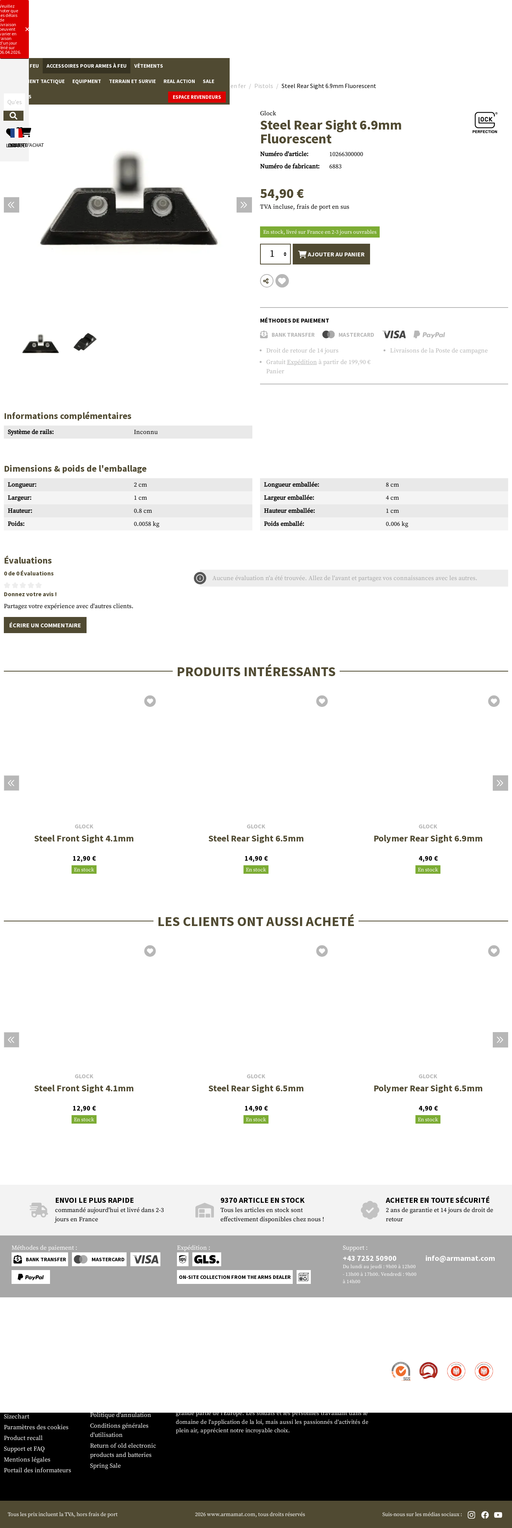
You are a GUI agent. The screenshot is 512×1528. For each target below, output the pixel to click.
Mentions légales (27, 1459)
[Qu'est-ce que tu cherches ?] (208, 31)
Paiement (17, 1384)
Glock (268, 113)
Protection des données (122, 1404)
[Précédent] (11, 205)
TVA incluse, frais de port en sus (304, 207)
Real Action (342, 65)
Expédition (302, 362)
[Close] (349, 6)
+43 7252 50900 (370, 1258)
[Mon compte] (397, 32)
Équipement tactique (199, 65)
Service (18, 1347)
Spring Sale (105, 1466)
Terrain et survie (295, 65)
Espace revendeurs (479, 66)
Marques (397, 65)
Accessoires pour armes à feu (87, 65)
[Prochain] (244, 205)
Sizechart (16, 1416)
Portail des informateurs (37, 1470)
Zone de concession (117, 1363)
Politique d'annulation (120, 1415)
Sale (371, 65)
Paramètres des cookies (36, 1427)
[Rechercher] (275, 32)
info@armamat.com (460, 1258)
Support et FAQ (24, 1449)
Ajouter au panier (331, 254)
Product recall (23, 1438)
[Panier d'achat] (461, 32)
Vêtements (148, 65)
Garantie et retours (30, 1395)
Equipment (249, 65)
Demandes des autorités (122, 1393)
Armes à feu (23, 65)
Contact (14, 1363)
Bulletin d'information (35, 1406)
